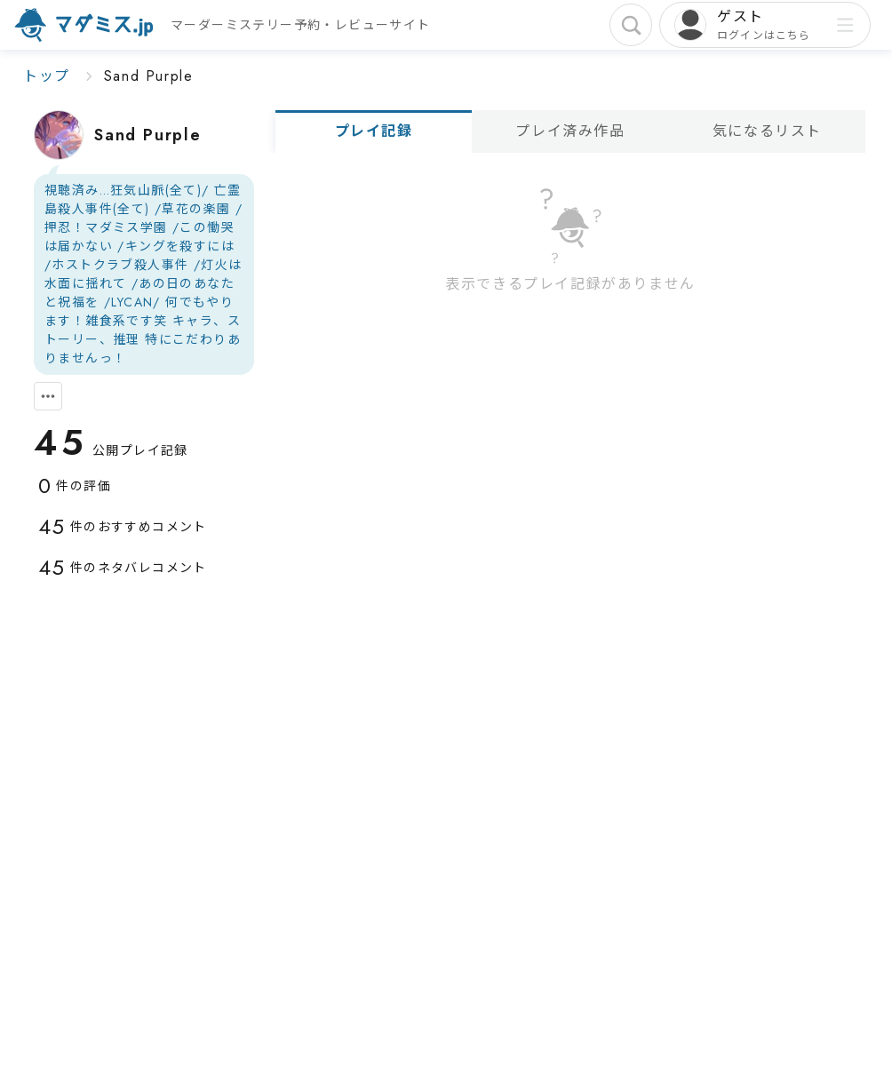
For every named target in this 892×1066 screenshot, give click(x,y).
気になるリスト (767, 131)
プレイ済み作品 (570, 131)
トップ (46, 76)
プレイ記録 (374, 131)
